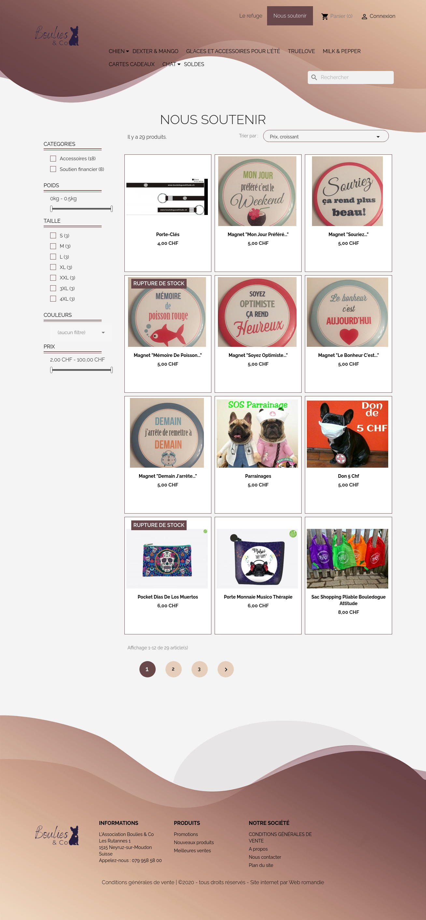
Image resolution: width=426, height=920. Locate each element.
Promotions (186, 834)
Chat (169, 64)
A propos (258, 849)
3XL (67, 288)
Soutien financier (82, 169)
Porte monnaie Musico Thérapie (258, 597)
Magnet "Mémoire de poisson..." (168, 355)
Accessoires (78, 159)
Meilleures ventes (192, 850)
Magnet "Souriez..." (349, 234)
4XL (67, 299)
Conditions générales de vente (138, 882)
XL (66, 267)
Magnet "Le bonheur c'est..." (348, 355)
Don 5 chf (348, 476)
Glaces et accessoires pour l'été (233, 51)
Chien (117, 51)
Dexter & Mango (155, 51)
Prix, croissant (326, 137)
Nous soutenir (290, 16)
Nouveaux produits (194, 842)
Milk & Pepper (342, 51)
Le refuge (250, 16)
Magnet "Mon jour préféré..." (258, 234)
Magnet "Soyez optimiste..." (258, 355)
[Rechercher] (351, 77)
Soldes (194, 64)
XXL (67, 278)
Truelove (301, 51)
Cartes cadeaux (132, 64)
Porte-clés (167, 234)
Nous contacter (265, 857)
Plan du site (261, 865)
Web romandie (306, 882)
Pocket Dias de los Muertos (168, 597)
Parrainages (258, 476)
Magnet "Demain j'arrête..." (168, 476)
